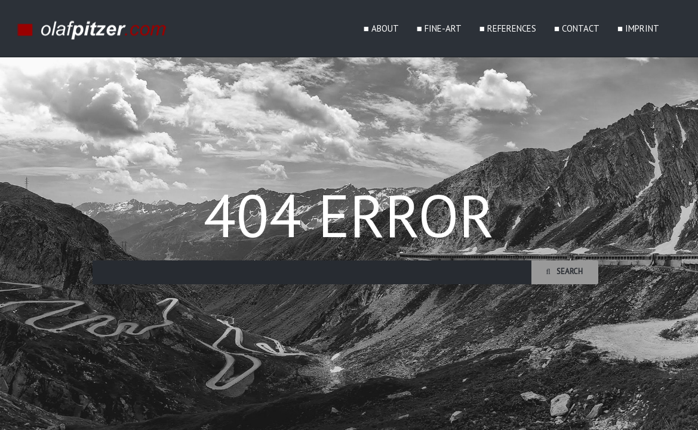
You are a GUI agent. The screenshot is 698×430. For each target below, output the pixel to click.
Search (564, 271)
